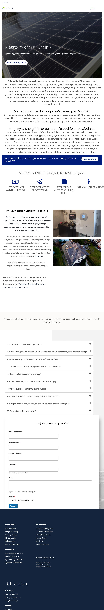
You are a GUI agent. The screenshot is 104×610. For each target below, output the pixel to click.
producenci (39, 256)
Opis (11, 476)
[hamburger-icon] (92, 8)
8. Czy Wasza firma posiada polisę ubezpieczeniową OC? (33, 395)
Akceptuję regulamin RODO (23, 499)
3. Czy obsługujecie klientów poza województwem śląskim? (34, 357)
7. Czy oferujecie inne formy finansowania (26, 387)
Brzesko (23, 284)
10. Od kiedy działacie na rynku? (21, 409)
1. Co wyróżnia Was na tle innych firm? (24, 343)
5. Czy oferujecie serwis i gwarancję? (24, 372)
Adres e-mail (15, 441)
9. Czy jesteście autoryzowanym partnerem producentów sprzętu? (38, 402)
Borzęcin (41, 284)
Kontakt (9, 590)
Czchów (32, 284)
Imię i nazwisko (16, 430)
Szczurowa (25, 287)
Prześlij (13, 504)
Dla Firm (9, 548)
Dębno (6, 287)
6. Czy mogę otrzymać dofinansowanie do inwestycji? (32, 380)
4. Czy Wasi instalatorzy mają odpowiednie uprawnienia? (33, 365)
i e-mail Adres (15, 452)
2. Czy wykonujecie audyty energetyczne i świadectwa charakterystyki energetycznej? (47, 350)
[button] (49, 343)
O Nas (8, 605)
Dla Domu (10, 523)
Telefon (12, 463)
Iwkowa (15, 287)
